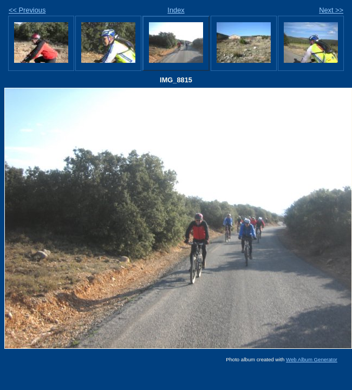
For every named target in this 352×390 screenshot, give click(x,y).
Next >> (331, 10)
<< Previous (27, 10)
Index (175, 10)
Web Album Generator (311, 359)
